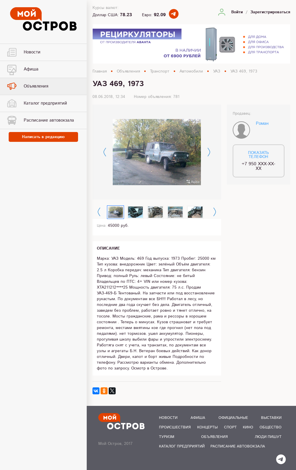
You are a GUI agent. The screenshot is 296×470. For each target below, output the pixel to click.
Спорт (230, 427)
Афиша (197, 418)
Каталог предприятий (182, 446)
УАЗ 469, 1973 (243, 71)
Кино (248, 427)
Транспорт (159, 71)
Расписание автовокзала (237, 446)
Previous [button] (105, 152)
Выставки (271, 418)
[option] (157, 152)
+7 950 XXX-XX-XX (258, 166)
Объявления (128, 71)
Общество (271, 427)
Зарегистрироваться (270, 12)
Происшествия (175, 427)
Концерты (207, 427)
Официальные (233, 418)
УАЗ (216, 71)
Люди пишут (268, 437)
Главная (99, 71)
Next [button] (209, 152)
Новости (168, 418)
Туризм (166, 437)
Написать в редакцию (43, 137)
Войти (237, 12)
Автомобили (191, 71)
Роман (262, 123)
